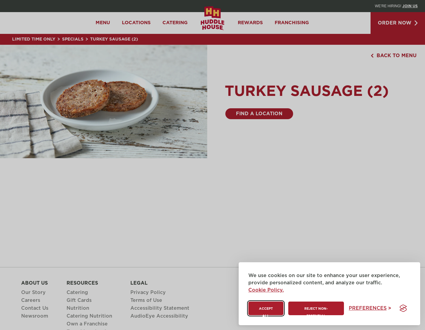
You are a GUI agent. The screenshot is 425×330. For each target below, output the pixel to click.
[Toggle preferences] (370, 308)
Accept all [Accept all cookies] (266, 311)
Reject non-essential (316, 311)
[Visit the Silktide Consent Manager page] (403, 308)
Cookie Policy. (266, 290)
